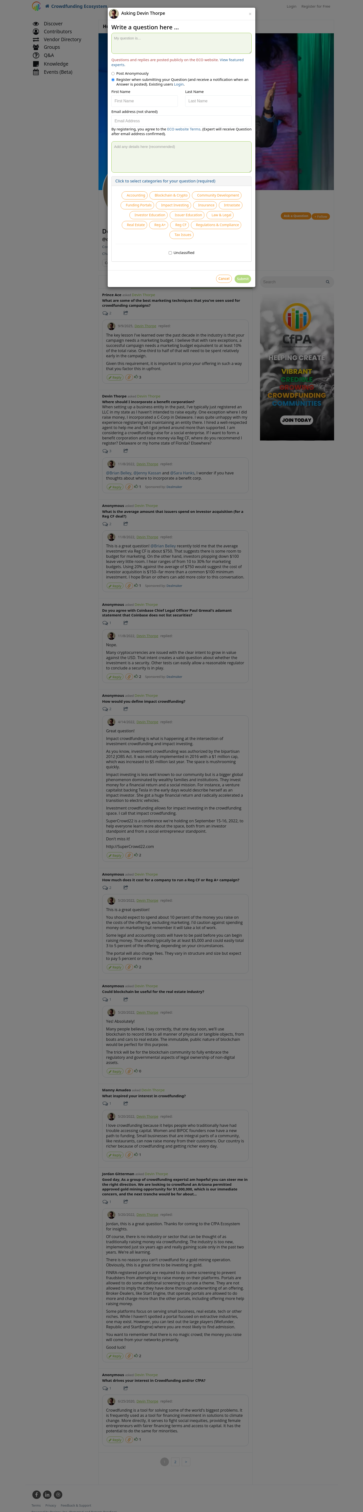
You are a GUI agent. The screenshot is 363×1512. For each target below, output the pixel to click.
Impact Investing (152, 221)
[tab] (181, 181)
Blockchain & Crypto (197, 196)
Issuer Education (187, 234)
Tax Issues (211, 259)
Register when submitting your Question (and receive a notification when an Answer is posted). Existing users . (179, 82)
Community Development (161, 209)
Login (179, 84)
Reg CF (209, 247)
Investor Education (144, 234)
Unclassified (182, 278)
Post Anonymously (130, 73)
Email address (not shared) (134, 111)
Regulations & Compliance (166, 259)
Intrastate (217, 221)
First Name (120, 91)
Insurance (187, 221)
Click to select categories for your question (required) (165, 181)
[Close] (250, 14)
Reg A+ (185, 247)
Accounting (157, 196)
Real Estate (157, 247)
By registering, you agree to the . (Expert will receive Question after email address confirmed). (181, 131)
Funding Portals (210, 209)
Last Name (194, 91)
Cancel (213, 306)
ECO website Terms (184, 128)
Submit (239, 306)
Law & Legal (224, 234)
